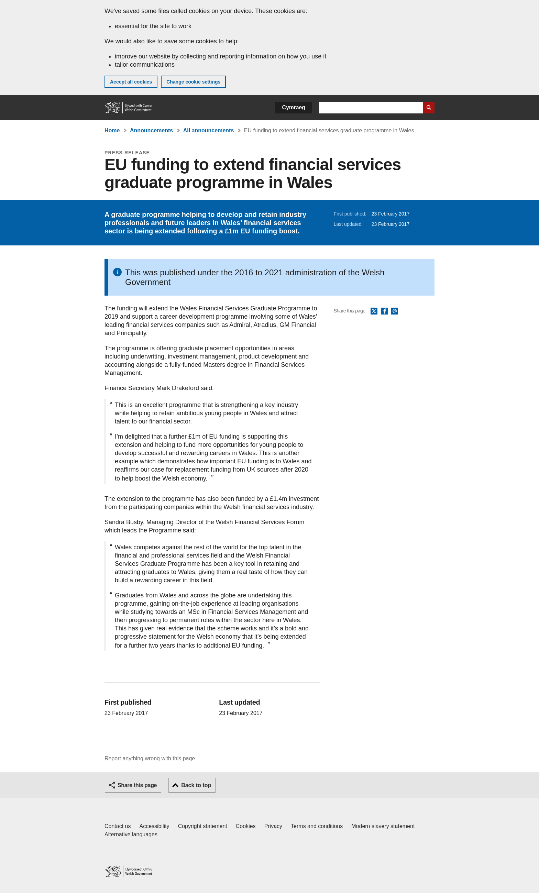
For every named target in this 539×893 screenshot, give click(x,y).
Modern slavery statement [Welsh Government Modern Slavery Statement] (383, 826)
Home (112, 130)
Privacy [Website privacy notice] (273, 826)
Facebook (384, 311)
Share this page (137, 785)
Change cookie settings (193, 82)
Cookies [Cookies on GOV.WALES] (246, 826)
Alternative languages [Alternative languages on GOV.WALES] (130, 834)
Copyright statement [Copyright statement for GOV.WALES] (202, 826)
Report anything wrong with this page (149, 758)
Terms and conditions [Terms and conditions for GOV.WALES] (317, 826)
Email (394, 311)
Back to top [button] (196, 785)
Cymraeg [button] (293, 107)
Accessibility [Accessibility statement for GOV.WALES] (154, 826)
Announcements (151, 130)
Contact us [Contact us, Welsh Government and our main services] (117, 826)
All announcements (208, 130)
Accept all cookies (131, 82)
